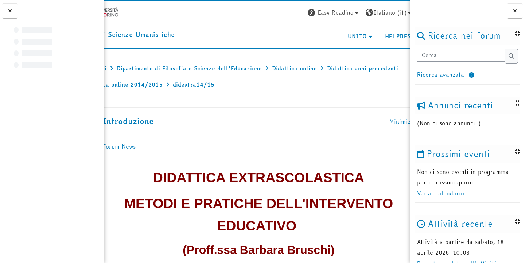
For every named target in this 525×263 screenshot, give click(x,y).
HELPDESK (366, 36)
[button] (471, 75)
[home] (155, 35)
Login (396, 12)
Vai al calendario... (445, 193)
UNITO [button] (323, 36)
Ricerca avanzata (440, 74)
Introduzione (158, 121)
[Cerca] (461, 55)
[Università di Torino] (126, 11)
